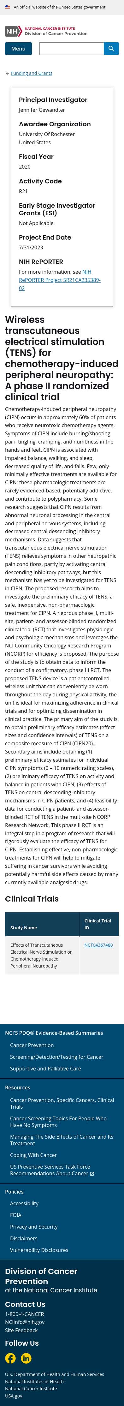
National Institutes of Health (34, 1382)
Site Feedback (21, 1330)
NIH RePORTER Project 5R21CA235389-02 (60, 280)
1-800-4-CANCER (24, 1314)
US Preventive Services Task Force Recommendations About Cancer (50, 1170)
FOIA (15, 1215)
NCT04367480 (99, 945)
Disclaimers (24, 1238)
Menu (18, 48)
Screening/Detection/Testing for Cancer (56, 1056)
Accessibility (24, 1203)
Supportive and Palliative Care (45, 1068)
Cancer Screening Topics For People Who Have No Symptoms (58, 1122)
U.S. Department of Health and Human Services (54, 1374)
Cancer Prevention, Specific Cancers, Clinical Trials (62, 1103)
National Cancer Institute (31, 1388)
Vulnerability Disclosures (39, 1250)
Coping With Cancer (33, 1155)
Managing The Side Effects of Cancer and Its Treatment (62, 1140)
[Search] (111, 48)
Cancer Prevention (32, 1045)
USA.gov (13, 1396)
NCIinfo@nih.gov (24, 1322)
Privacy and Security (34, 1226)
